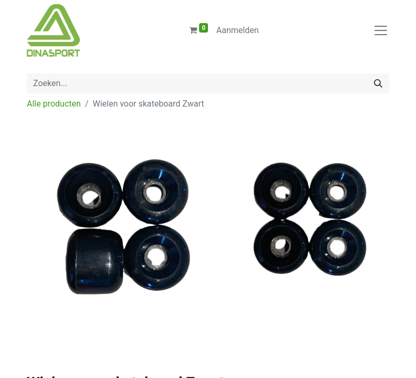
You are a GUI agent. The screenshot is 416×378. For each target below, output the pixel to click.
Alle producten (54, 104)
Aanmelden (237, 30)
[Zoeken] (378, 83)
